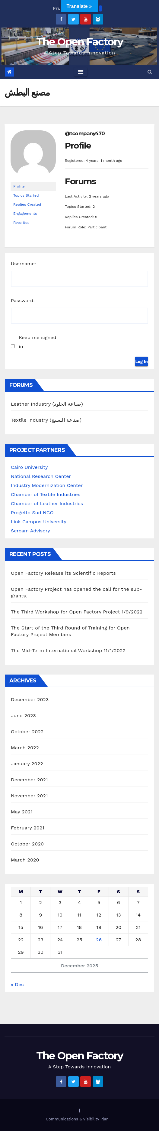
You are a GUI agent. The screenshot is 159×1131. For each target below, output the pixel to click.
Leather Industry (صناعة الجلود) (47, 404)
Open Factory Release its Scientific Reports (63, 573)
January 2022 (27, 764)
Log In (141, 361)
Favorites (21, 223)
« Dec (17, 984)
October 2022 (27, 731)
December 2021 (29, 780)
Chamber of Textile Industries (45, 494)
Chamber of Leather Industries (47, 503)
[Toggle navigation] (80, 72)
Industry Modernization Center (47, 485)
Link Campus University (38, 522)
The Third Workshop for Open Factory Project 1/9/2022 (76, 612)
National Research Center (41, 476)
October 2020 (27, 844)
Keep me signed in (37, 342)
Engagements (25, 213)
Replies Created (27, 204)
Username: (23, 263)
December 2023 (30, 699)
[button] (150, 72)
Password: (23, 300)
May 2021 (22, 812)
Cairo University (29, 467)
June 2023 (23, 715)
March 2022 (25, 747)
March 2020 (25, 860)
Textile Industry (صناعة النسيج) (46, 420)
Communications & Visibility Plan (77, 1119)
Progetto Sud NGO (32, 512)
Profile (19, 186)
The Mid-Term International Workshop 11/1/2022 (68, 650)
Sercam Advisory (30, 531)
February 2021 (27, 828)
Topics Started (26, 195)
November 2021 (29, 796)
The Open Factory (79, 41)
